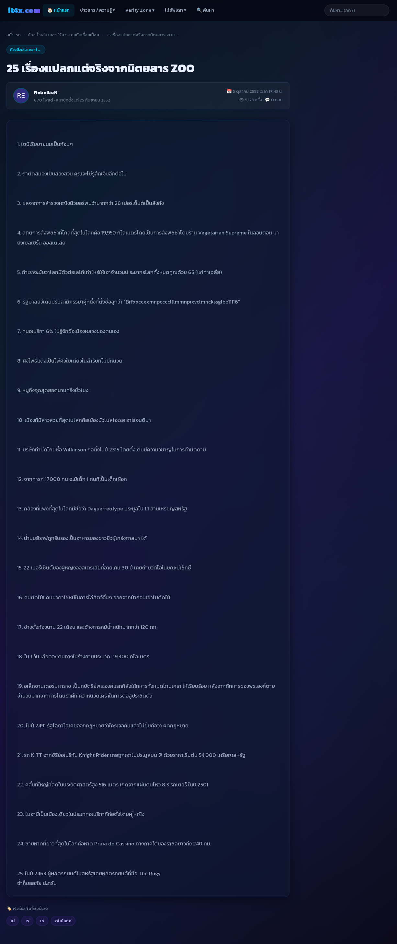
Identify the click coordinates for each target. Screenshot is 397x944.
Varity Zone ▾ (139, 10)
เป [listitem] (13, 921)
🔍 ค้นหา (205, 10)
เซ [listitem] (42, 921)
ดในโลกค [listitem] (63, 921)
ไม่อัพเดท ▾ (175, 10)
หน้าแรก (13, 35)
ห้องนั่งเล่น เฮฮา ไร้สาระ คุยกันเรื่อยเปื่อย (63, 35)
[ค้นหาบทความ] (356, 10)
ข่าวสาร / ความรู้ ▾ (97, 10)
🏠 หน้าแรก (58, 10)
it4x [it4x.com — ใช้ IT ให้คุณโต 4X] (24, 10)
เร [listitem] (27, 921)
